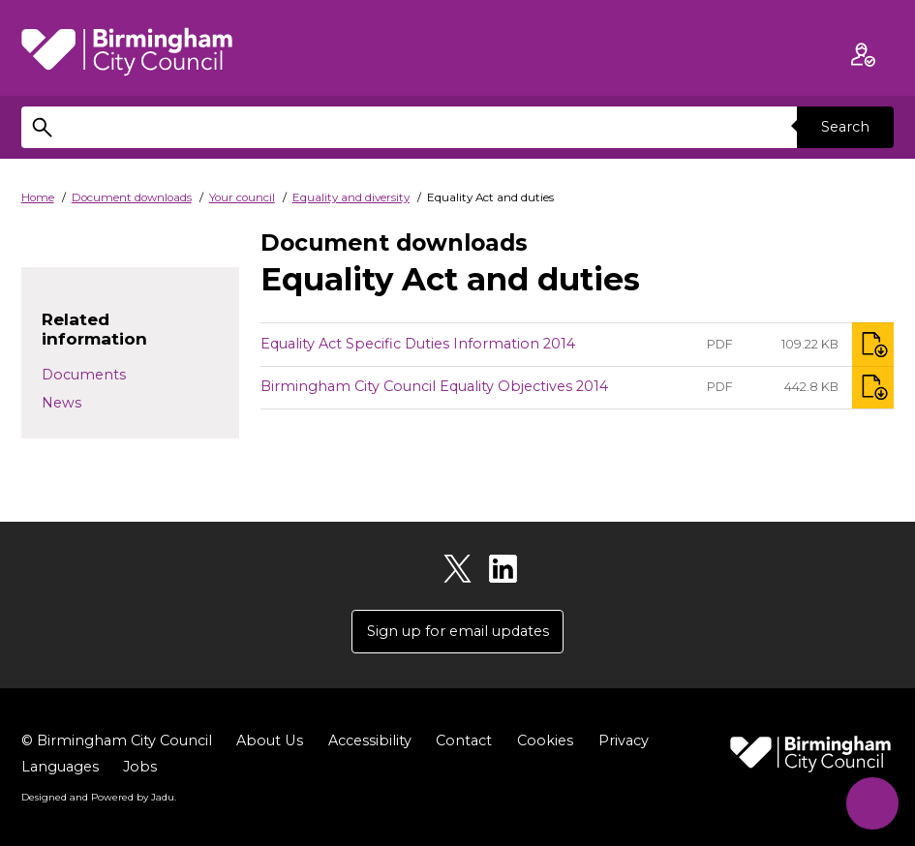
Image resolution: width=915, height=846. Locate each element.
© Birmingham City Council (116, 740)
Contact (463, 740)
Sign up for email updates (458, 631)
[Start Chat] (872, 803)
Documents (84, 374)
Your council (242, 197)
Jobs (140, 766)
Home (37, 197)
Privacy (622, 740)
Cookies (544, 740)
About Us (269, 740)
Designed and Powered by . (98, 796)
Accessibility (369, 740)
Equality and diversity (351, 197)
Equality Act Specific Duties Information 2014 (417, 343)
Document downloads (132, 197)
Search (845, 127)
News (61, 402)
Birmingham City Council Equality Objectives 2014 (434, 386)
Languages (60, 766)
